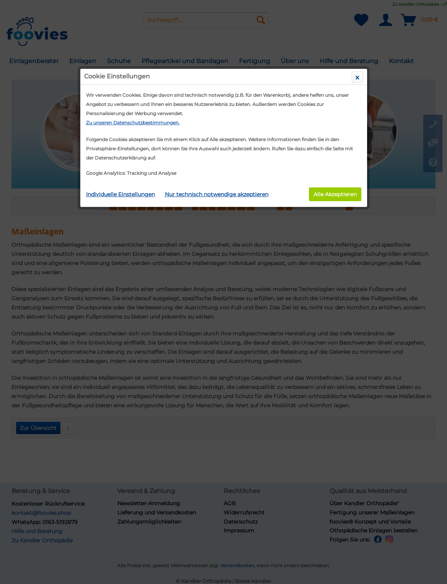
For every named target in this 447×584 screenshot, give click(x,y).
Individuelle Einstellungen (120, 194)
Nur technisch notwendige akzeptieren (216, 194)
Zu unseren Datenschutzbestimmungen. (133, 122)
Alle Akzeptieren (335, 194)
